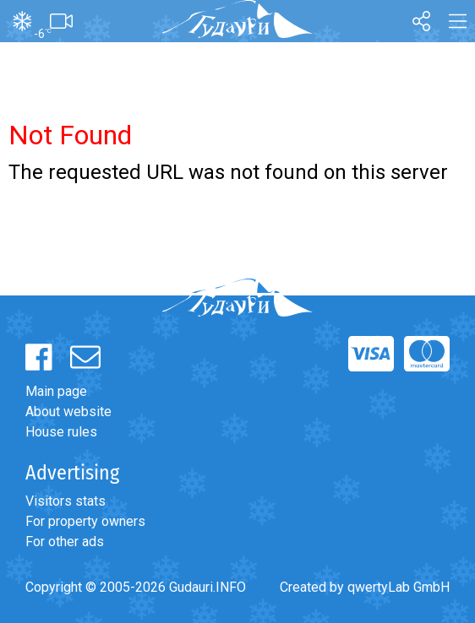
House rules (61, 432)
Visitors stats (65, 501)
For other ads (64, 542)
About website (68, 412)
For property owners (85, 521)
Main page (56, 391)
